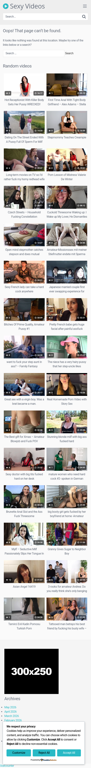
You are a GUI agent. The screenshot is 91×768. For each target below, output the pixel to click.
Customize (18, 752)
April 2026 (10, 711)
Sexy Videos (24, 6)
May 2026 (10, 707)
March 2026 (11, 716)
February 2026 (13, 720)
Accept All (69, 752)
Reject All (44, 752)
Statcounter (7, 765)
